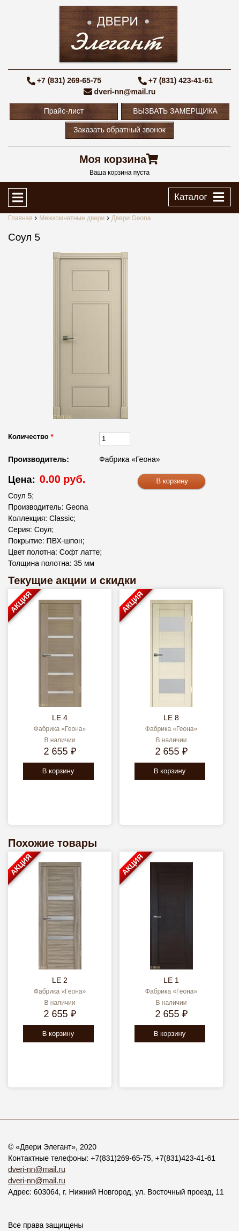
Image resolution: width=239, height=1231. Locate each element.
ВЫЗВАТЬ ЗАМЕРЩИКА (175, 111)
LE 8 (171, 717)
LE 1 (171, 980)
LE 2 (60, 980)
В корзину (58, 771)
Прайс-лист (64, 111)
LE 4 (60, 717)
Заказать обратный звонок (119, 129)
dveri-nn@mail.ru (125, 91)
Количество (30, 436)
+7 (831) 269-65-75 (69, 80)
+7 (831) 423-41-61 (180, 80)
